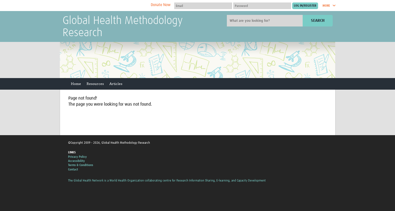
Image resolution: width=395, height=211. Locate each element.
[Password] (262, 5)
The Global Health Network (103, 5)
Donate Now (161, 5)
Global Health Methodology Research (123, 27)
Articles (115, 84)
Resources (95, 84)
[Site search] (265, 20)
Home (76, 84)
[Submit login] (305, 5)
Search (317, 20)
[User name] (203, 5)
